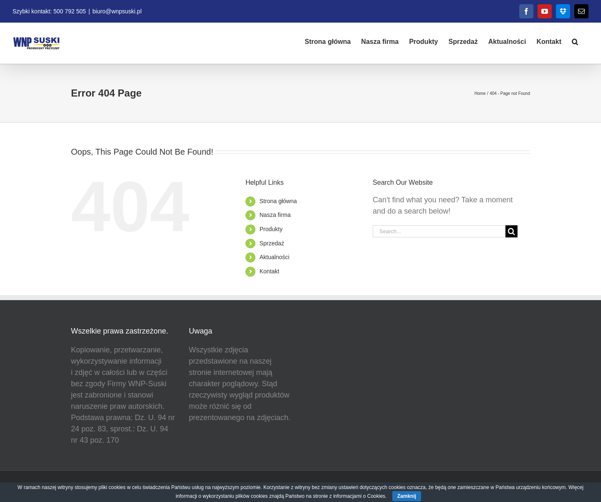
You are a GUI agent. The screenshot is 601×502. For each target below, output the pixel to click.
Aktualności (275, 257)
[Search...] (439, 231)
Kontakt (269, 271)
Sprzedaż (272, 243)
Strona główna (278, 201)
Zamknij (406, 496)
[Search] (511, 231)
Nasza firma (275, 215)
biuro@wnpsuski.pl (117, 11)
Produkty (271, 229)
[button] (575, 41)
